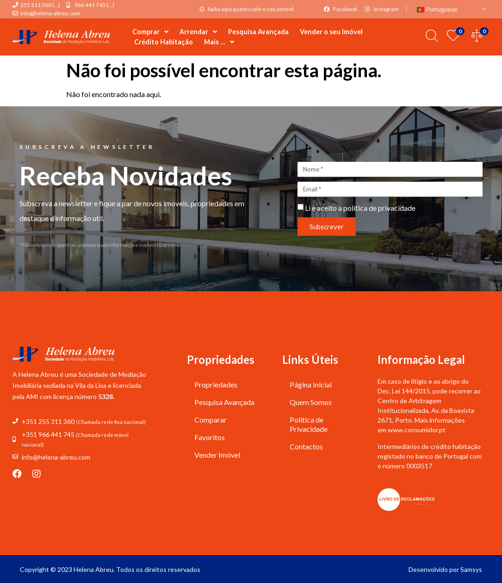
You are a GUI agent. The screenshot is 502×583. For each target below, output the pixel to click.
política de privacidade (379, 207)
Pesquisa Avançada (258, 32)
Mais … (219, 42)
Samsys (471, 569)
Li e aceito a (360, 207)
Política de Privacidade (309, 424)
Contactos (306, 446)
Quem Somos (311, 402)
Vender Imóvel (217, 454)
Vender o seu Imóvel (331, 32)
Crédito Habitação (163, 42)
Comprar (150, 32)
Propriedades (215, 384)
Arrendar (198, 32)
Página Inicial (311, 384)
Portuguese (437, 9)
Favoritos (209, 437)
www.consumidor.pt (417, 430)
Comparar (210, 419)
